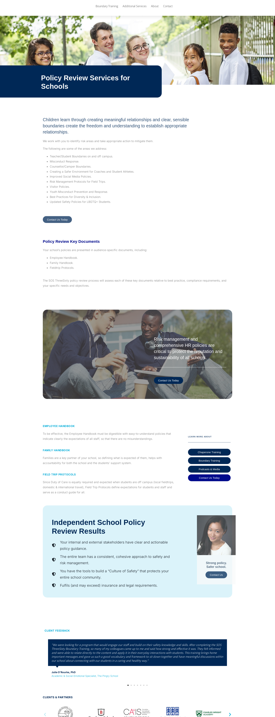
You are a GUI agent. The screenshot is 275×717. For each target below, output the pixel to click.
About (155, 10)
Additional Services (134, 10)
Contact (168, 10)
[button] (128, 693)
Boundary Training (107, 10)
